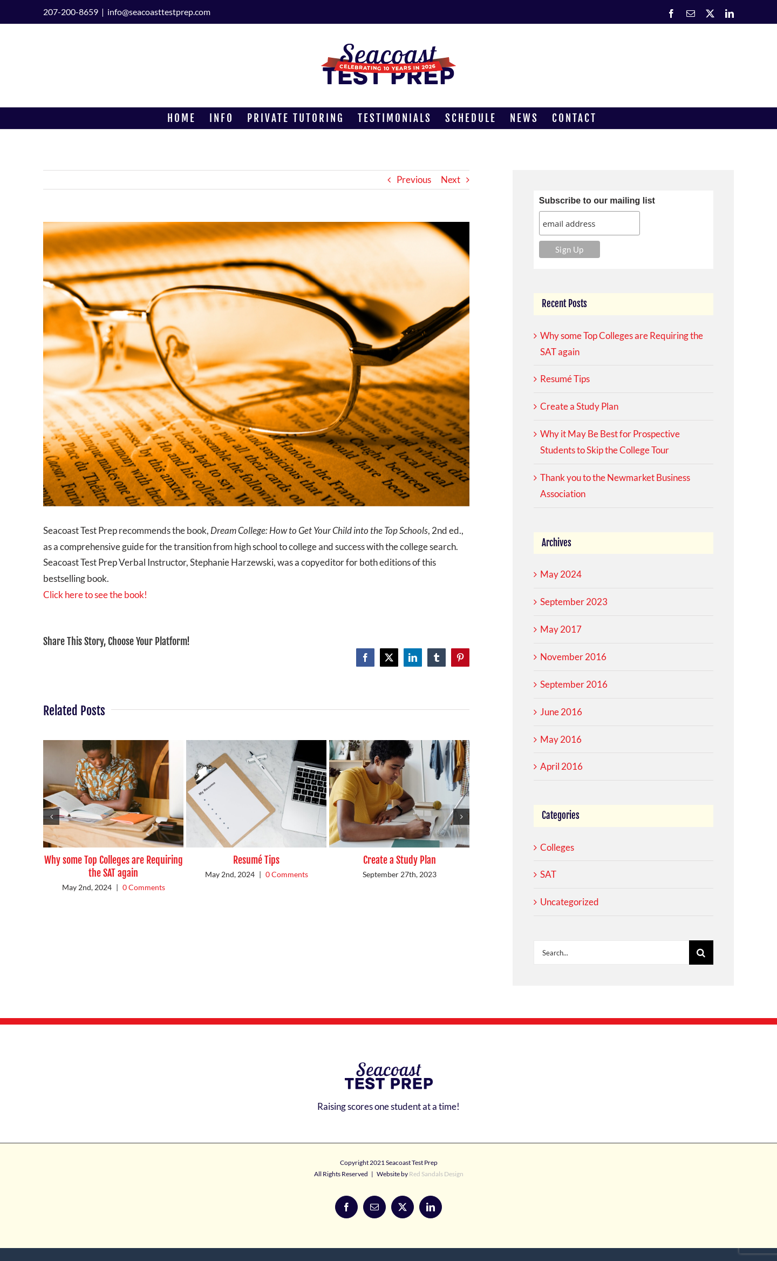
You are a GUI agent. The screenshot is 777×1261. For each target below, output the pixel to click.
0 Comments (143, 887)
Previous (414, 179)
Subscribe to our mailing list (597, 200)
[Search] (701, 952)
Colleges (557, 847)
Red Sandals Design (436, 1174)
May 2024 (561, 574)
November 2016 (573, 656)
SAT (548, 874)
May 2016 (561, 739)
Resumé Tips (256, 860)
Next (450, 179)
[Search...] (611, 952)
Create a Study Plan (399, 860)
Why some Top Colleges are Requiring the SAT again (113, 866)
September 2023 (574, 601)
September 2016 (574, 684)
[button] (51, 817)
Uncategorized (569, 901)
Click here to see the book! (95, 594)
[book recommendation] (256, 364)
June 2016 (561, 711)
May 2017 (561, 629)
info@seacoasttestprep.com (158, 11)
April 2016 (561, 766)
